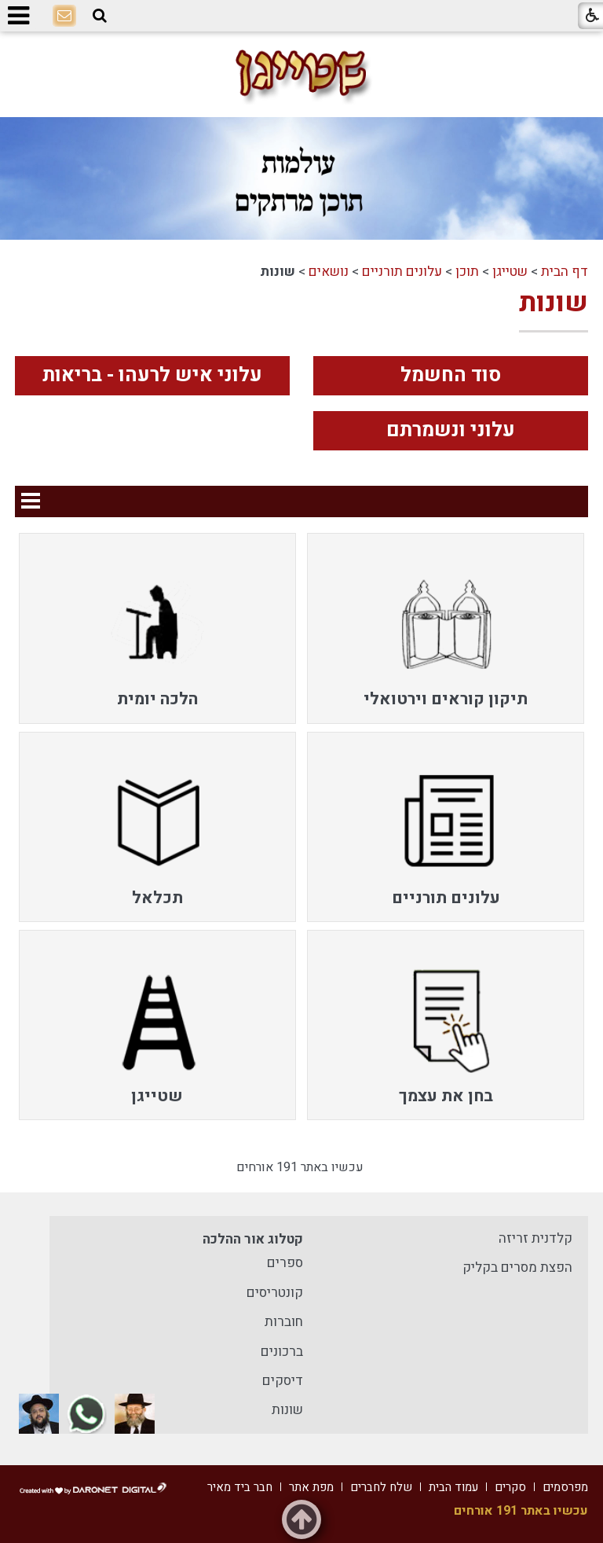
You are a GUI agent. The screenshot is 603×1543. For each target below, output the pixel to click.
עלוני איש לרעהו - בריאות (152, 375)
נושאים (329, 271)
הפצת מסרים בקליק (517, 1267)
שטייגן (510, 271)
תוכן (467, 271)
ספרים (285, 1263)
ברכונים (282, 1351)
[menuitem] (445, 628)
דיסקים (282, 1381)
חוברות (284, 1322)
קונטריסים (275, 1292)
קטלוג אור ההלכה (253, 1239)
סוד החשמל (450, 375)
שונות (553, 302)
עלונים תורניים (402, 271)
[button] (100, 16)
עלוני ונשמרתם (450, 430)
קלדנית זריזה (535, 1238)
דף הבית (564, 271)
